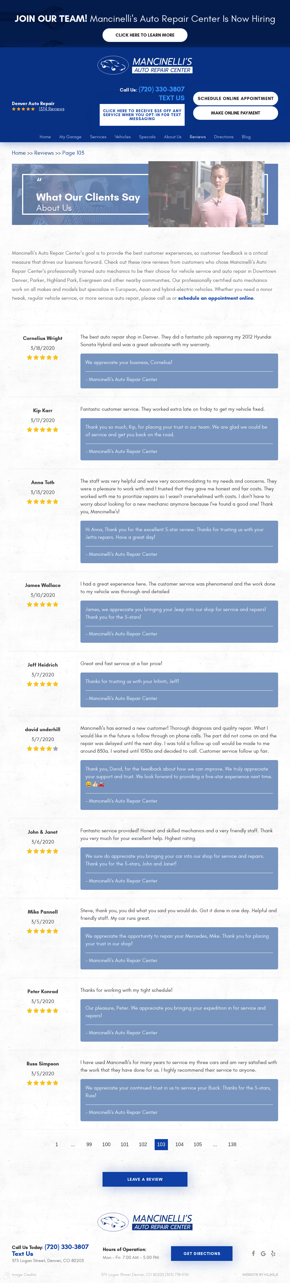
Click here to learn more (145, 35)
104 (179, 1144)
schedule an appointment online (215, 298)
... (73, 1144)
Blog (246, 136)
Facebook (253, 1253)
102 (143, 1144)
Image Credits (24, 1274)
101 (124, 1144)
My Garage (70, 136)
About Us (172, 136)
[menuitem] (45, 136)
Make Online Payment (235, 113)
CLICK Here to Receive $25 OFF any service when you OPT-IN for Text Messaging (142, 114)
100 (106, 1144)
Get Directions (202, 1253)
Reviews (198, 136)
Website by (260, 1275)
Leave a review (145, 1179)
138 (232, 1144)
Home (45, 136)
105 (198, 1144)
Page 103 (73, 153)
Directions (223, 136)
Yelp (273, 1253)
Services (98, 136)
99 (89, 1144)
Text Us (172, 98)
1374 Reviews (51, 108)
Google (263, 1253)
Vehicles (123, 136)
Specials (147, 136)
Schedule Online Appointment (236, 98)
